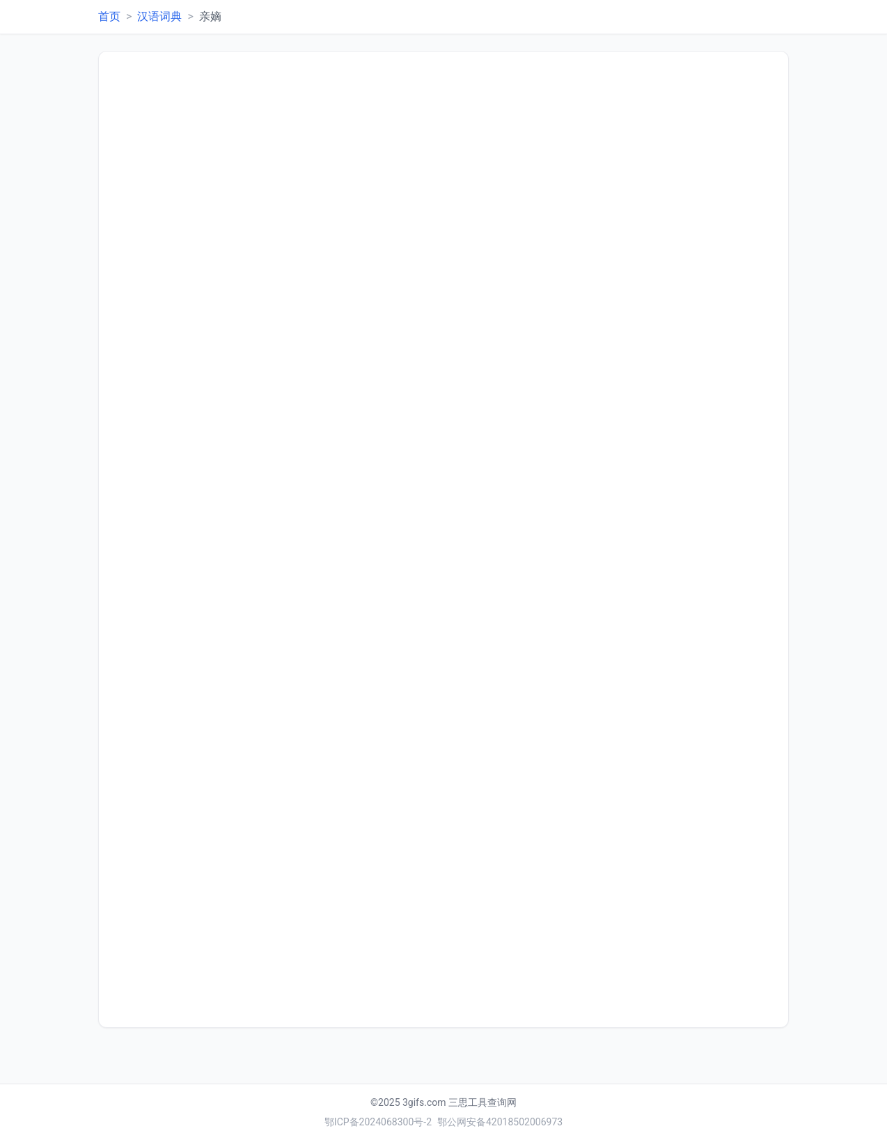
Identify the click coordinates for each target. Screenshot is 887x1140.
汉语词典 (159, 16)
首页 (109, 16)
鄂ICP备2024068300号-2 (378, 1121)
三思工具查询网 (482, 1102)
